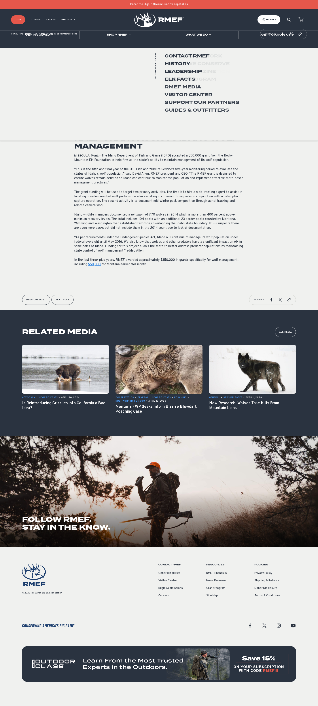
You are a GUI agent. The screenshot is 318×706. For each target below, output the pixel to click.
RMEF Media (25, 47)
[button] (282, 47)
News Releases (83, 104)
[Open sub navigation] (39, 35)
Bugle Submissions (170, 601)
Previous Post (36, 313)
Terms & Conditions (267, 609)
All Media (285, 345)
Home (14, 47)
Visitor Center (167, 594)
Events (51, 19)
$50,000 (94, 278)
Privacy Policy (263, 586)
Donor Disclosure (265, 601)
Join (18, 19)
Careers (163, 609)
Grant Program (215, 601)
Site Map (212, 609)
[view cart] (301, 19)
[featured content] (159, 677)
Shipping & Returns (266, 594)
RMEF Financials (216, 586)
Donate (36, 19)
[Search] (289, 19)
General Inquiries (169, 586)
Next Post (63, 313)
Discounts (68, 19)
